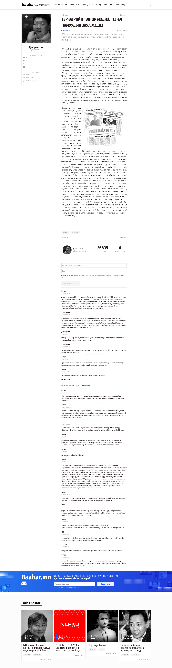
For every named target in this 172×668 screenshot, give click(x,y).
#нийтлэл (75, 232)
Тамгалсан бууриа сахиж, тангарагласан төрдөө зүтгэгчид (133, 648)
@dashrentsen (36, 50)
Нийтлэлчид (120, 5)
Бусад (98, 5)
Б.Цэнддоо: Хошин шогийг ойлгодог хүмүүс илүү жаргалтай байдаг (36, 648)
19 (125, 30)
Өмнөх (64, 15)
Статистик (108, 5)
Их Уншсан (28, 78)
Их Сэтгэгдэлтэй (30, 81)
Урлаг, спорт (88, 5)
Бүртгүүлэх (105, 584)
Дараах (123, 15)
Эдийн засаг (75, 5)
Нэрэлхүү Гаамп (97, 645)
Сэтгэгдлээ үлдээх (70, 283)
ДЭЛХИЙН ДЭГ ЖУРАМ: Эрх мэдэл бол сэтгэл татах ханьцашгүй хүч (68, 648)
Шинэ (26, 75)
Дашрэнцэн (66, 30)
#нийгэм (92, 649)
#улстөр (65, 232)
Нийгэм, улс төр (60, 5)
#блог (101, 649)
